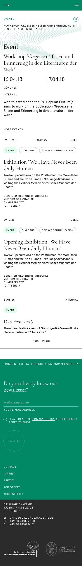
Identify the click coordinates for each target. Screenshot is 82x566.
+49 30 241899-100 (22, 521)
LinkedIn (9, 364)
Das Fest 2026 (18, 321)
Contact (9, 467)
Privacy (9, 480)
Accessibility (13, 494)
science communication (57, 150)
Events (8, 19)
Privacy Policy (43, 419)
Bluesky (23, 364)
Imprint (9, 474)
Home (7, 5)
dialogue (28, 150)
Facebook (71, 364)
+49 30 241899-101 (22, 524)
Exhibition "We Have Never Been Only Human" (40, 165)
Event (10, 150)
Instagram (55, 364)
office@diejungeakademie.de (32, 518)
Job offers (12, 487)
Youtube (37, 364)
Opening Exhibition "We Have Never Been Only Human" (36, 245)
